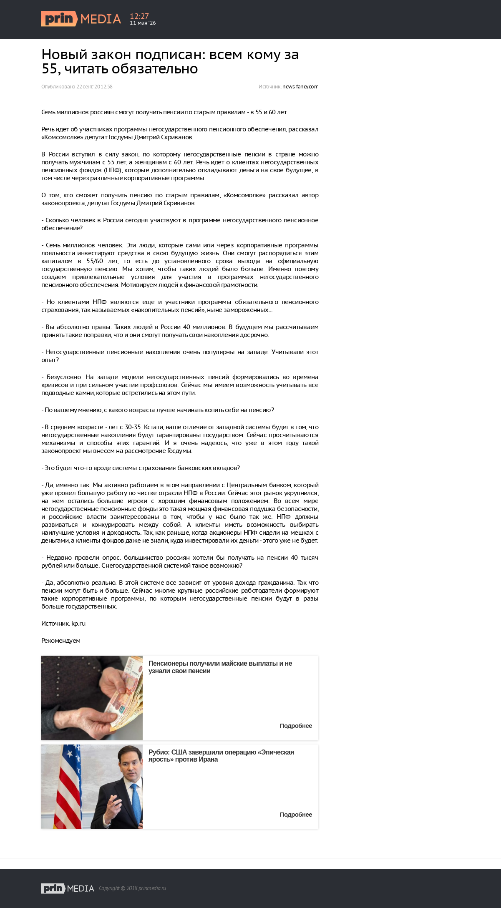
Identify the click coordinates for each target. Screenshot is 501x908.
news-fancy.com (300, 86)
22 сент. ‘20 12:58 (94, 86)
